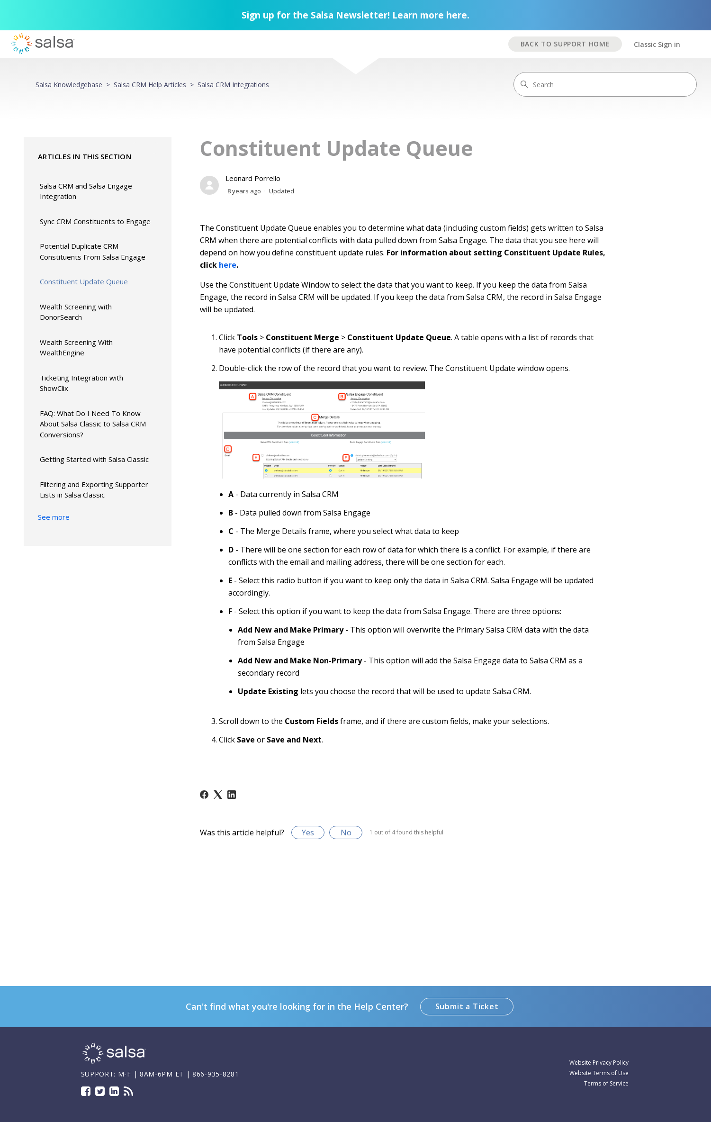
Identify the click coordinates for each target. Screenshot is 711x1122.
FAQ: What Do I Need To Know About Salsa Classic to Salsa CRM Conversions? (93, 423)
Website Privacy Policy (599, 1063)
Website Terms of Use (599, 1073)
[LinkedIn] (231, 794)
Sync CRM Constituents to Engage (95, 221)
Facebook (85, 1091)
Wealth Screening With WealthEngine (76, 347)
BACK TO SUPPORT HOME (565, 43)
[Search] (605, 84)
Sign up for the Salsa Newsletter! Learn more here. (355, 15)
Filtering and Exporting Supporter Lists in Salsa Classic (94, 490)
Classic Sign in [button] (657, 44)
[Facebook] (204, 794)
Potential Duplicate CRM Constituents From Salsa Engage (92, 251)
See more (54, 517)
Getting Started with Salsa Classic (94, 459)
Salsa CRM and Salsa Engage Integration (86, 191)
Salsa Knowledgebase (69, 84)
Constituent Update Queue (84, 281)
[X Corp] (218, 794)
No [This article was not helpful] (346, 832)
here (227, 265)
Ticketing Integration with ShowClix (81, 383)
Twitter (100, 1091)
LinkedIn (114, 1091)
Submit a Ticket (467, 1006)
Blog (128, 1091)
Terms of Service (606, 1083)
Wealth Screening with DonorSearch (76, 312)
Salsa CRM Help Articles (150, 84)
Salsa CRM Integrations (233, 84)
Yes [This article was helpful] (308, 832)
